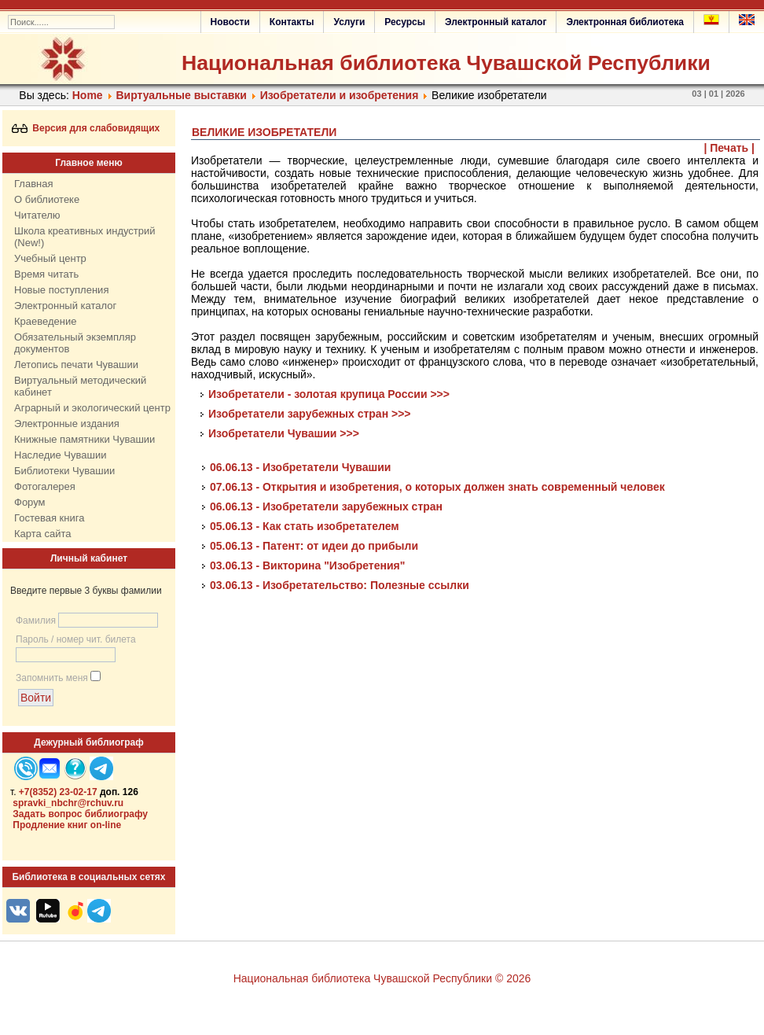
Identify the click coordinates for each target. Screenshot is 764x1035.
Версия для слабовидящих (86, 128)
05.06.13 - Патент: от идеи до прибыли (314, 546)
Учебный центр (50, 258)
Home (87, 95)
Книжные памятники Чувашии (84, 439)
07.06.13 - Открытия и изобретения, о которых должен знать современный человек (437, 487)
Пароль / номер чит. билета (76, 639)
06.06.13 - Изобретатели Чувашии (300, 467)
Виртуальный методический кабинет (80, 386)
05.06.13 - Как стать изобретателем (304, 526)
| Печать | (729, 148)
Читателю (37, 215)
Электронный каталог (495, 22)
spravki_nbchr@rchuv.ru (68, 802)
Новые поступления (61, 290)
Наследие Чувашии (60, 455)
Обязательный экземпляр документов (75, 343)
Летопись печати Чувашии (76, 364)
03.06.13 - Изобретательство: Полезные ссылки (339, 585)
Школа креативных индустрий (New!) (85, 237)
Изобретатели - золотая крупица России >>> (329, 394)
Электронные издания (66, 423)
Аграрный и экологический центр (92, 408)
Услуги (349, 22)
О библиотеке (46, 199)
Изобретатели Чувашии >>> (283, 433)
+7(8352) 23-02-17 (58, 791)
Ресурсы (404, 22)
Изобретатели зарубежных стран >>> (309, 413)
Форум (30, 502)
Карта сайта (42, 534)
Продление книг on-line (67, 825)
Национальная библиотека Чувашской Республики (446, 63)
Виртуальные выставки (181, 95)
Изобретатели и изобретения (339, 95)
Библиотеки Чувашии (64, 471)
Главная (33, 184)
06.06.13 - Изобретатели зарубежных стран (326, 506)
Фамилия (36, 620)
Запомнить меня (52, 677)
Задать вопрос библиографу (80, 814)
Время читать (46, 274)
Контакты (292, 22)
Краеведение (45, 321)
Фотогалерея (44, 486)
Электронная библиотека (625, 22)
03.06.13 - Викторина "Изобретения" (307, 565)
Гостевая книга (49, 518)
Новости (230, 22)
